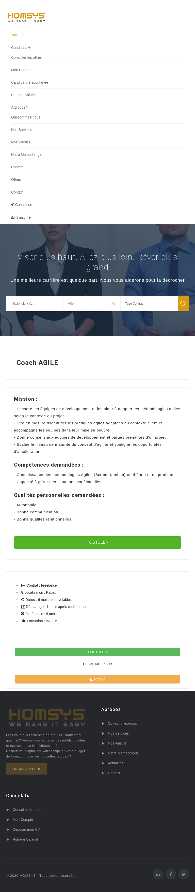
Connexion (21, 205)
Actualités (115, 763)
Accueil (17, 35)
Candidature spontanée (29, 82)
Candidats (20, 48)
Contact (17, 167)
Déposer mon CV (26, 829)
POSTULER (97, 542)
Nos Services (21, 130)
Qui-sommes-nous (25, 117)
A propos (19, 107)
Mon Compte (21, 70)
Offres (16, 179)
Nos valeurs (20, 142)
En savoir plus (26, 769)
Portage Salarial (24, 95)
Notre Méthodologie (26, 155)
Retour (97, 679)
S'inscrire (21, 218)
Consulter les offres (26, 57)
